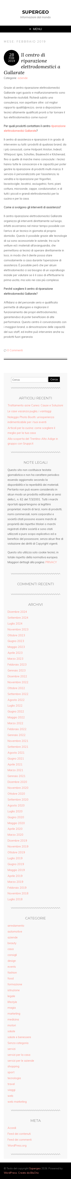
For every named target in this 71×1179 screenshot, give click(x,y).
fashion (12, 972)
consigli (12, 955)
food (11, 978)
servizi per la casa (19, 1055)
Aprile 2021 (15, 764)
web (10, 1096)
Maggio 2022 (16, 717)
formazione (15, 984)
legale (11, 996)
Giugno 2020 (16, 817)
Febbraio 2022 (17, 729)
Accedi (12, 1128)
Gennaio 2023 (17, 670)
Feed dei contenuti (19, 1134)
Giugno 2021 (16, 758)
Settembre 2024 (18, 617)
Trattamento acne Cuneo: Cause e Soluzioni (35, 405)
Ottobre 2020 (16, 793)
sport (11, 1072)
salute (11, 1031)
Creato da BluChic (28, 1172)
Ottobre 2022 (16, 688)
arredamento (16, 925)
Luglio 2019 (15, 858)
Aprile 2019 (15, 876)
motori (12, 1025)
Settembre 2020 (18, 799)
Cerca (54, 379)
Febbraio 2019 (17, 887)
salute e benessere (19, 1037)
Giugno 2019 (16, 864)
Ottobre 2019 (16, 852)
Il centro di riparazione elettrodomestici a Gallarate (32, 64)
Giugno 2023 (16, 641)
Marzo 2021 (15, 770)
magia (12, 1007)
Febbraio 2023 (17, 664)
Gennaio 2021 (17, 776)
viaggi (11, 1090)
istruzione (14, 990)
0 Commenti (15, 350)
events (12, 966)
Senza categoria (18, 1043)
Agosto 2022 (16, 700)
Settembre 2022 (18, 694)
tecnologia (14, 1078)
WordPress (10, 1172)
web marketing (17, 1101)
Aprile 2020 (15, 829)
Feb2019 (11, 59)
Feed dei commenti (20, 1139)
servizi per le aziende (21, 1060)
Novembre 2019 (18, 846)
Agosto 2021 (16, 752)
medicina (13, 1019)
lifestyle (12, 1002)
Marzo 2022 (15, 723)
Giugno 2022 (16, 711)
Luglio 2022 (15, 705)
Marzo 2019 (15, 882)
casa (11, 949)
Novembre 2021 (18, 741)
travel (11, 1084)
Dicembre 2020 (17, 782)
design (12, 961)
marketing (14, 1013)
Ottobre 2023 (16, 635)
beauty (12, 943)
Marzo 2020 (15, 834)
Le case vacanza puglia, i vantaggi (29, 411)
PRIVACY (51, 562)
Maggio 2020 (16, 823)
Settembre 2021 (18, 747)
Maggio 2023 (16, 647)
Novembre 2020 (18, 788)
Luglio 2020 (15, 811)
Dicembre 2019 (17, 840)
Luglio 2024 (15, 623)
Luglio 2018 (15, 899)
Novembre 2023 (18, 629)
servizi (12, 1049)
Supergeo (35, 12)
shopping (13, 1066)
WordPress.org (17, 1145)
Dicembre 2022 (17, 676)
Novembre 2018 (18, 893)
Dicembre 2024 (17, 612)
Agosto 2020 (16, 805)
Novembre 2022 (18, 682)
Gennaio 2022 (17, 735)
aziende (23, 78)
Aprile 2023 (15, 653)
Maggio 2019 (16, 870)
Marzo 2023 (15, 658)
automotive (15, 931)
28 (11, 54)
